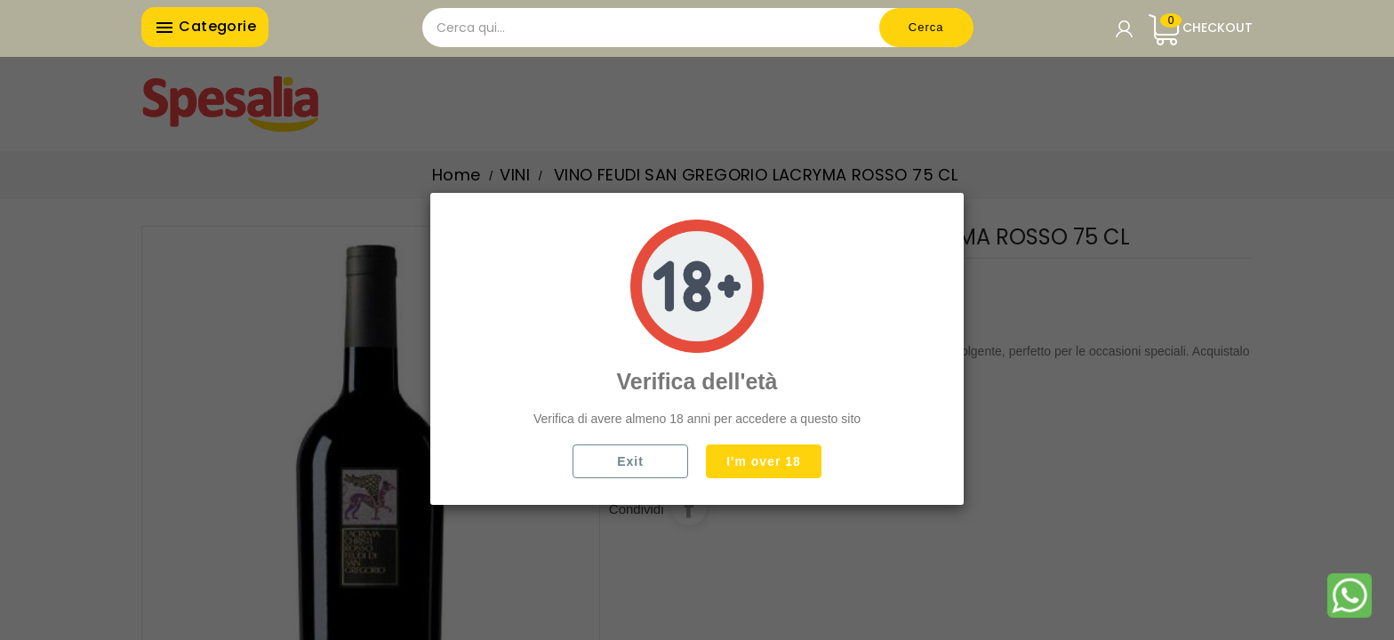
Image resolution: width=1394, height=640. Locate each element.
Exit (630, 461)
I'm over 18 (763, 461)
